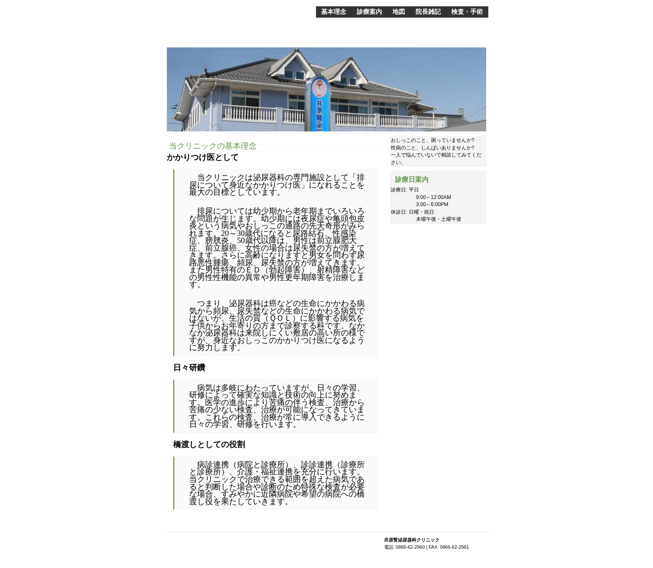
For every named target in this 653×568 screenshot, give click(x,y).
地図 (398, 11)
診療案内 (369, 11)
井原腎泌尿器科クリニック (243, 8)
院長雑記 (428, 11)
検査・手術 (467, 11)
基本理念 (333, 11)
